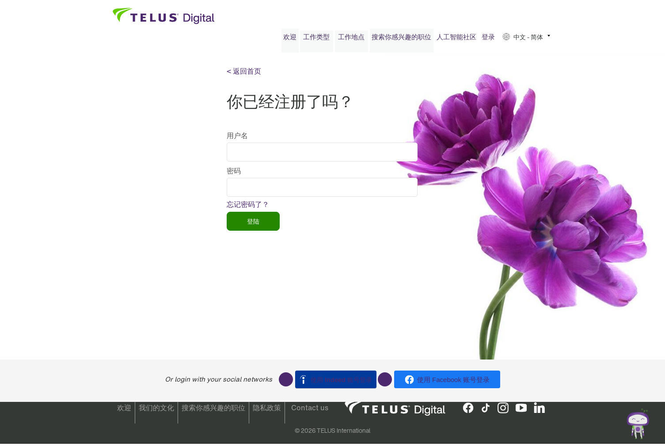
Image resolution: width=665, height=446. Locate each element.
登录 (488, 39)
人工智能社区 (456, 39)
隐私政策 (267, 410)
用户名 (237, 137)
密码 (234, 173)
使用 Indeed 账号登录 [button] (341, 379)
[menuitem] (290, 39)
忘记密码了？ (248, 206)
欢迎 (289, 39)
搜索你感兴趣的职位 (401, 39)
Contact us (309, 410)
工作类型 (316, 39)
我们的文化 (156, 410)
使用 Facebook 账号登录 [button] (453, 379)
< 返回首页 (244, 73)
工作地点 (351, 39)
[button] (526, 39)
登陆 (253, 223)
